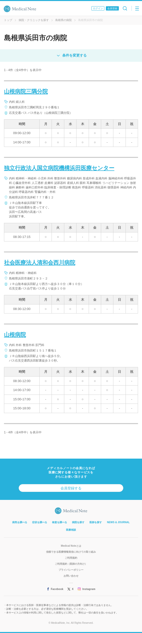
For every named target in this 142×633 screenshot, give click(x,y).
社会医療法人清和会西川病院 (39, 262)
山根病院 (15, 335)
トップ (8, 20)
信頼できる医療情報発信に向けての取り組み (71, 551)
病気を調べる (19, 522)
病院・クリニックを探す (34, 20)
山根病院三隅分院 (26, 91)
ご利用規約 (71, 557)
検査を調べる (59, 522)
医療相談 (71, 529)
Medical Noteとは (71, 545)
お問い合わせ (71, 575)
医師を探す (95, 522)
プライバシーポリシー (71, 569)
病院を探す (78, 522)
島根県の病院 (63, 20)
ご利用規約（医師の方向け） (71, 563)
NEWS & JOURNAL (118, 522)
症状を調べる (39, 522)
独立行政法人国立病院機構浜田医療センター (59, 168)
